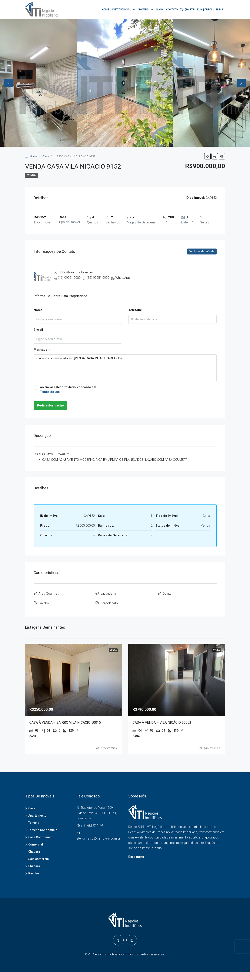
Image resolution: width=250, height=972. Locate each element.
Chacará (34, 866)
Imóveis (144, 9)
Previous (8, 83)
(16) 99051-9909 (69, 278)
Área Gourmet (49, 593)
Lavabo (44, 603)
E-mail (38, 330)
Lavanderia (108, 593)
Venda (31, 175)
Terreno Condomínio (42, 830)
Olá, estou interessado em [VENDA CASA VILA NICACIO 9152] (125, 367)
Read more (136, 856)
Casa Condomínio (40, 837)
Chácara (34, 851)
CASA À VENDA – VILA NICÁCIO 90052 (162, 722)
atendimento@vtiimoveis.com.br (98, 838)
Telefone (135, 310)
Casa (45, 156)
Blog (159, 9)
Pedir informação (50, 405)
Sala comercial (39, 859)
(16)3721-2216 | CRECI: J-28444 (201, 9)
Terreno (33, 822)
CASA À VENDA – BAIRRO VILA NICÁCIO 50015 (65, 722)
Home (105, 9)
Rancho (33, 873)
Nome (38, 310)
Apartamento (37, 815)
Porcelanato (109, 603)
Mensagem (42, 349)
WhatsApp (122, 278)
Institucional (121, 9)
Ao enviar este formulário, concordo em (125, 389)
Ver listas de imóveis (201, 251)
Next (241, 83)
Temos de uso (50, 392)
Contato (172, 9)
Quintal (167, 593)
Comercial (35, 844)
